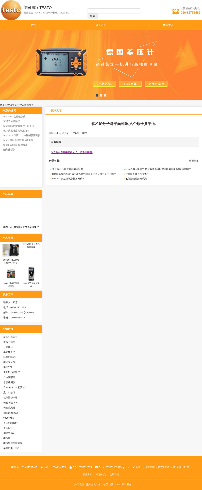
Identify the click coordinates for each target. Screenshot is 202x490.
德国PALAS (9, 357)
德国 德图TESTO (38, 8)
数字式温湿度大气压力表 (16, 130)
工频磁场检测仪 (11, 372)
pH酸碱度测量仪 (31, 135)
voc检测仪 (8, 417)
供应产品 (101, 25)
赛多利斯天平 (10, 337)
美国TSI (7, 367)
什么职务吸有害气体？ (137, 173)
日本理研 (8, 347)
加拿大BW (8, 433)
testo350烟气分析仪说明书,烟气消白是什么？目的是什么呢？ (84, 173)
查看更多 (194, 160)
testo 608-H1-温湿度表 (15, 145)
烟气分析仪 (9, 149)
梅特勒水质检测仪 (12, 443)
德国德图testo (10, 412)
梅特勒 (6, 438)
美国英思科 (9, 407)
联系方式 (87, 474)
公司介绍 (114, 474)
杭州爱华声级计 (11, 397)
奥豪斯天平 (9, 352)
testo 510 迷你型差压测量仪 (18, 140)
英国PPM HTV (11, 448)
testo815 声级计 (12, 135)
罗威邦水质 (9, 342)
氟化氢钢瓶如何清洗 (136, 178)
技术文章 (168, 25)
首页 (33, 25)
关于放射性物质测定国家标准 (67, 169)
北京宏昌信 (78, 484)
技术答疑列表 (27, 105)
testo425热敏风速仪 (14, 126)
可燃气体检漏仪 (11, 121)
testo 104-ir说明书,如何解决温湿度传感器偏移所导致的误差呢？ (158, 169)
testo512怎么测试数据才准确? (68, 178)
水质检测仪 (9, 382)
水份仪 (30, 126)
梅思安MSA (9, 362)
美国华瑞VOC (10, 402)
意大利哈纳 (9, 392)
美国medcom (10, 422)
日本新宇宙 (9, 377)
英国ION (7, 427)
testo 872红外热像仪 (14, 116)
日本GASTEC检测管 (14, 387)
